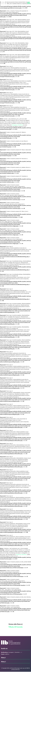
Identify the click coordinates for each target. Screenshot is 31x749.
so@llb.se (7, 653)
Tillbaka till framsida (15, 627)
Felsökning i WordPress (21, 554)
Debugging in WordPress (17, 124)
